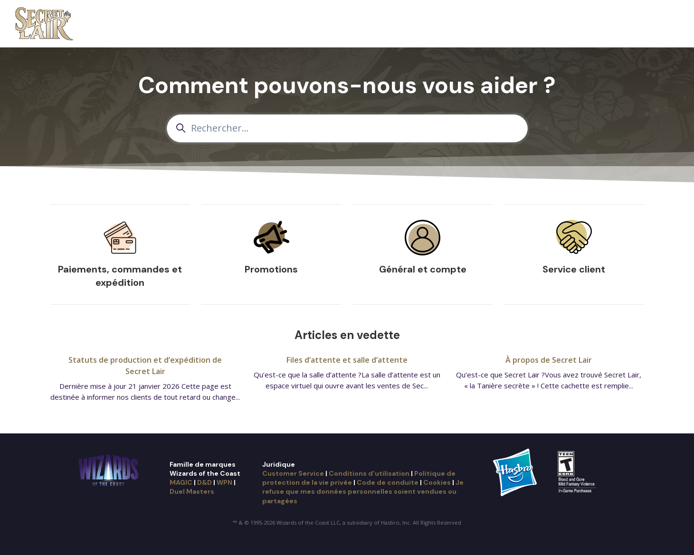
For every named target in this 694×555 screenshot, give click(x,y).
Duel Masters (192, 491)
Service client (573, 269)
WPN (224, 482)
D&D (204, 482)
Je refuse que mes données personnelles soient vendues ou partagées (363, 491)
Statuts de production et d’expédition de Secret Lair (145, 365)
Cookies (437, 482)
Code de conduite (387, 482)
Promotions (271, 269)
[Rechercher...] (347, 128)
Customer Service (293, 473)
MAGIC (181, 482)
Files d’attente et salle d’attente (347, 360)
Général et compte (422, 269)
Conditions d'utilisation (369, 473)
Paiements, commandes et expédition (120, 276)
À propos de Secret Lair (548, 360)
